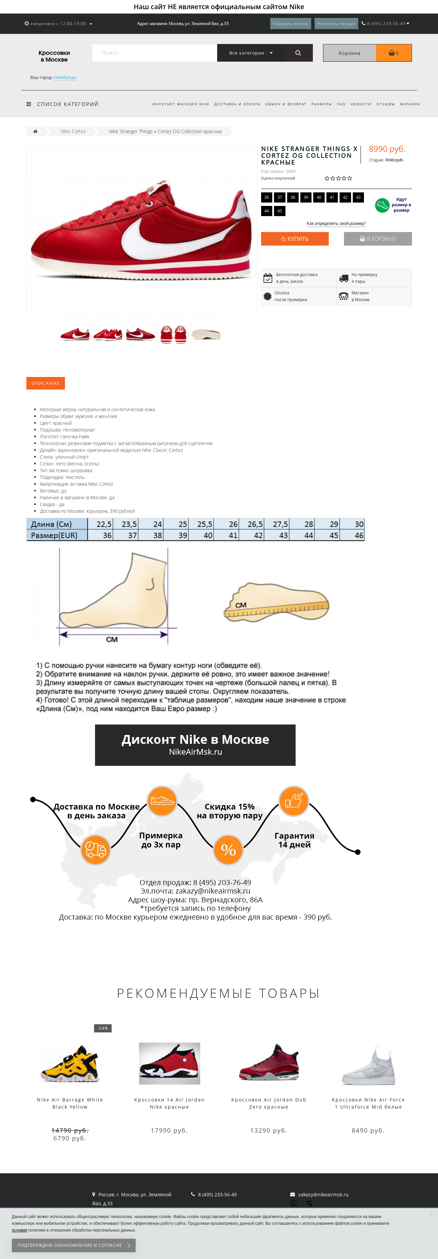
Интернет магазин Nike (173, 104)
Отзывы (384, 104)
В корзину (378, 239)
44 (266, 211)
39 (306, 197)
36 (266, 197)
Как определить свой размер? (336, 223)
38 (293, 197)
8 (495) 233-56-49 (217, 1194)
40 (319, 197)
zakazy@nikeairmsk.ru (323, 1194)
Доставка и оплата (231, 104)
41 (332, 197)
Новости (359, 104)
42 (345, 197)
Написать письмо (336, 23)
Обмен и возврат (280, 104)
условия (19, 1230)
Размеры (317, 104)
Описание (45, 383)
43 (358, 197)
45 (279, 211)
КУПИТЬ (297, 238)
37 (279, 197)
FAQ (338, 104)
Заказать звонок (290, 23)
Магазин (410, 104)
